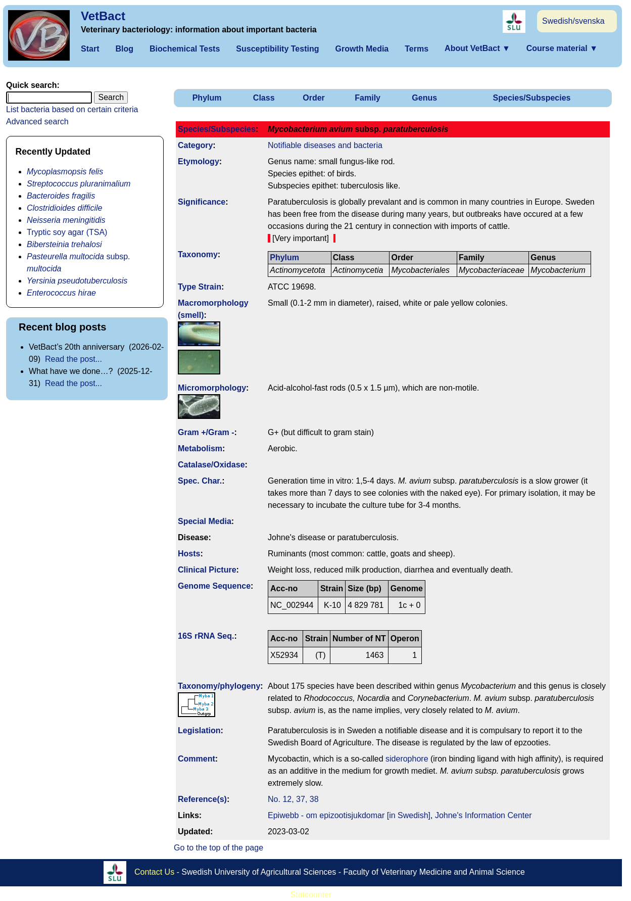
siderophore (406, 758)
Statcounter (311, 894)
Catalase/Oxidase (211, 464)
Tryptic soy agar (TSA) (67, 232)
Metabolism (200, 448)
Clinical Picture (207, 569)
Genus (424, 97)
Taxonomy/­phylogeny (219, 686)
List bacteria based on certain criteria (72, 109)
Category (195, 145)
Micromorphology (212, 388)
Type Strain (199, 286)
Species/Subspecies (532, 97)
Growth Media (362, 48)
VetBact (103, 16)
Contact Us (154, 872)
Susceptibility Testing (277, 48)
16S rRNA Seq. (206, 636)
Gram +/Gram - (206, 432)
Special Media (204, 521)
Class (264, 97)
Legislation (199, 730)
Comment (196, 758)
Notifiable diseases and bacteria (325, 145)
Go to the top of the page (218, 847)
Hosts (189, 553)
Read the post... (73, 359)
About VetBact (477, 48)
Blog (124, 48)
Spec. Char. (200, 481)
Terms (416, 48)
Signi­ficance (201, 202)
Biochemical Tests (185, 48)
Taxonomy (198, 254)
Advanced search (37, 121)
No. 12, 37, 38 (293, 799)
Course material (562, 48)
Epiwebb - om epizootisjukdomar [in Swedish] (349, 815)
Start (90, 48)
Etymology (198, 161)
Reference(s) (202, 799)
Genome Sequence (214, 586)
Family (367, 97)
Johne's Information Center (483, 815)
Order (314, 97)
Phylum (207, 97)
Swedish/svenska (573, 21)
